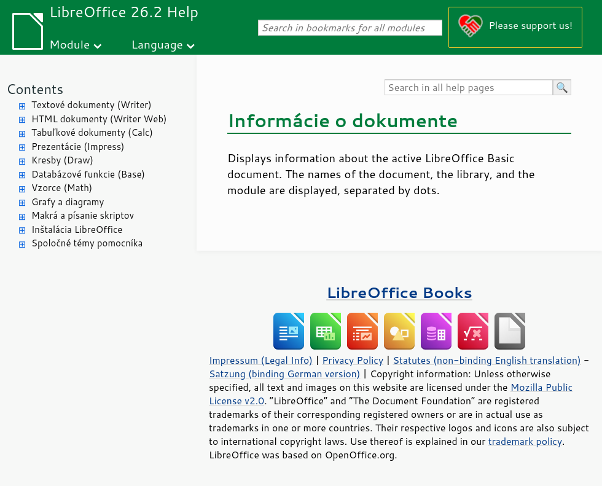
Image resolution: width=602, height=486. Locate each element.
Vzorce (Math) (61, 187)
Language (157, 44)
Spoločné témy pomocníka (87, 243)
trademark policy (525, 441)
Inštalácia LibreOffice (76, 229)
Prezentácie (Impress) (78, 146)
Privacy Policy (352, 360)
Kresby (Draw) (62, 160)
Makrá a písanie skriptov (82, 215)
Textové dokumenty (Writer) (91, 104)
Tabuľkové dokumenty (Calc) (92, 132)
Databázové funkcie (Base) (88, 174)
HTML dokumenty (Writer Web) (99, 118)
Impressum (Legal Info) (261, 360)
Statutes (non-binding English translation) (486, 360)
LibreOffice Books (399, 292)
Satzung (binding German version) (285, 373)
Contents (34, 88)
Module (69, 44)
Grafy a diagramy (67, 201)
